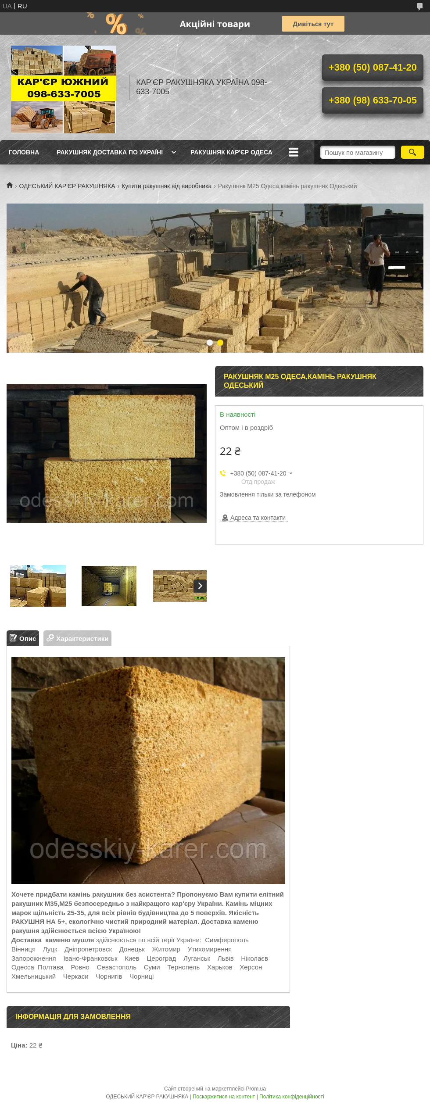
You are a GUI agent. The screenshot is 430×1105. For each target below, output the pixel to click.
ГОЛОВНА (24, 152)
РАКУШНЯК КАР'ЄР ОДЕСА (231, 152)
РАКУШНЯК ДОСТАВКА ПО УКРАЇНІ (110, 152)
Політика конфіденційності (291, 1097)
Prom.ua (256, 1089)
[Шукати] (412, 152)
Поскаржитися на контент (224, 1097)
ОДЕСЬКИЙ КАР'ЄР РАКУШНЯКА (67, 186)
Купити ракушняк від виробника (166, 186)
